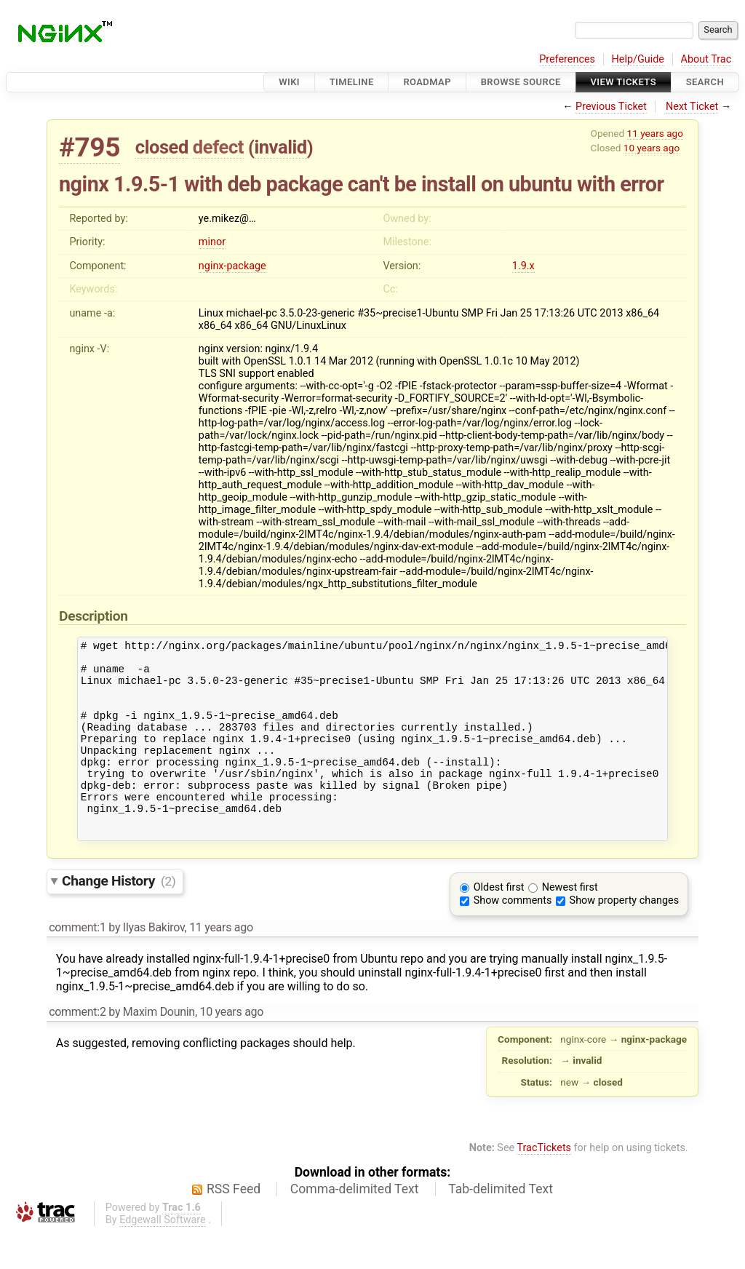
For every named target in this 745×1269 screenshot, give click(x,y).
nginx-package (232, 266)
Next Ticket (692, 106)
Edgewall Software (162, 1257)
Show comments (513, 937)
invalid (280, 147)
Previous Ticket (611, 106)
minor (212, 242)
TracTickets (544, 1185)
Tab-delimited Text (500, 1226)
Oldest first (499, 924)
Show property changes (624, 937)
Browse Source (521, 81)
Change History (118, 918)
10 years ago (652, 148)
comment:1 (77, 964)
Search (705, 81)
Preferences (567, 59)
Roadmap (427, 81)
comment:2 (77, 1049)
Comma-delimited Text (354, 1226)
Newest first (570, 924)
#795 (89, 147)
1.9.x (523, 266)
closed (161, 147)
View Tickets (623, 81)
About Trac (706, 59)
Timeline (352, 81)
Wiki (289, 81)
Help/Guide (638, 59)
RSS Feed (233, 1226)
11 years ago (655, 133)
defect (218, 147)
